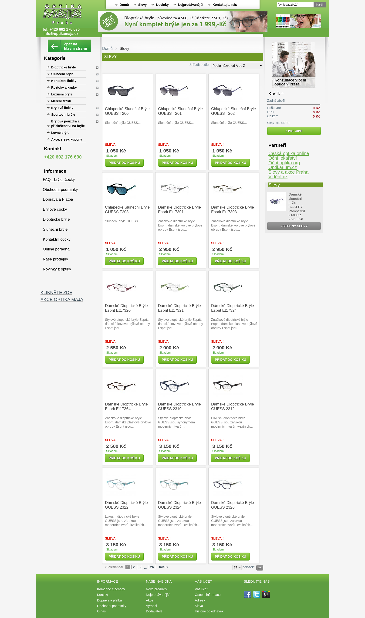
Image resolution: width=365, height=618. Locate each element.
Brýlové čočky (62, 108)
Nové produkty (156, 589)
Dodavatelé (154, 611)
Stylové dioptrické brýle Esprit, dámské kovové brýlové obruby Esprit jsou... (127, 324)
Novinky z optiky (57, 269)
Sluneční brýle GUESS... (123, 123)
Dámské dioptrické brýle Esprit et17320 (126, 308)
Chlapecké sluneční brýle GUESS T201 (180, 111)
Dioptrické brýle (63, 67)
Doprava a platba (109, 600)
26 (152, 567)
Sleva (199, 606)
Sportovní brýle (63, 114)
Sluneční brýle (62, 74)
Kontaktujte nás (225, 5)
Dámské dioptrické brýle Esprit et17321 (179, 308)
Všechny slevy (294, 226)
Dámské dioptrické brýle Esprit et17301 (179, 209)
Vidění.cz (277, 176)
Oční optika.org (284, 162)
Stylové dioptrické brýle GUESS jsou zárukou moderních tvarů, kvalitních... (179, 521)
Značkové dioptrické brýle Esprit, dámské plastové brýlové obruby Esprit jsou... (234, 324)
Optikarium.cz (282, 167)
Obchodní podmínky (60, 189)
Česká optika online (288, 153)
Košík (274, 93)
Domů (124, 5)
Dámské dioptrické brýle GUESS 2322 (126, 505)
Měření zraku (61, 101)
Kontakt (102, 595)
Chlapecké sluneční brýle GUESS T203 (127, 209)
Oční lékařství (282, 158)
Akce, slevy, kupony (66, 139)
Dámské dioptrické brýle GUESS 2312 (232, 406)
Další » (163, 567)
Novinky (162, 5)
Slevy (142, 5)
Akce (149, 600)
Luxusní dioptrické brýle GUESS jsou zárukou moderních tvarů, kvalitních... (232, 422)
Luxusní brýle (61, 94)
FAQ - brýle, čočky (59, 179)
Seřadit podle (199, 65)
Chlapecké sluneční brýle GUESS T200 (127, 111)
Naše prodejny (55, 259)
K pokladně (294, 131)
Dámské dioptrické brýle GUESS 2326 (232, 505)
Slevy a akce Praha (288, 172)
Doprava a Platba (58, 199)
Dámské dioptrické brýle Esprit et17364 (126, 406)
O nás (101, 611)
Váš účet (201, 589)
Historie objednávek (209, 611)
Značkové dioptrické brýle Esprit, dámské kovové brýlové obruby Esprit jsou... (180, 225)
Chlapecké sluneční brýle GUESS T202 (233, 111)
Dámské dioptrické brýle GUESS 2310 (179, 406)
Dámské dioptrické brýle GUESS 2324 (179, 505)
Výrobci (151, 606)
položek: (249, 567)
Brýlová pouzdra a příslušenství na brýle (68, 123)
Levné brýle (60, 133)
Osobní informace (208, 595)
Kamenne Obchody (111, 589)
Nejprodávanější (190, 5)
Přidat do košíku (124, 163)
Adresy (200, 600)
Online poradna (56, 249)
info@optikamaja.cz (61, 34)
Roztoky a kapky (64, 87)
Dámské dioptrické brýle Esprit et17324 (232, 308)
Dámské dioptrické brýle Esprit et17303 (232, 209)
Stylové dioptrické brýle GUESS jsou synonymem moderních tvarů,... (176, 422)
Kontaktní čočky (63, 81)
